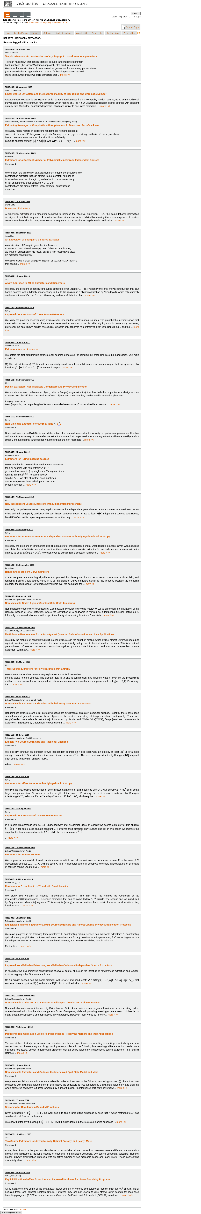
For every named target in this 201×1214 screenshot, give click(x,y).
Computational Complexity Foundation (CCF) (47, 23)
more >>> (65, 74)
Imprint (23, 1209)
